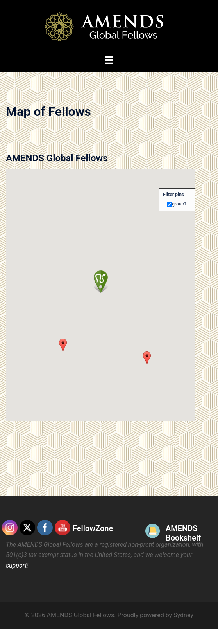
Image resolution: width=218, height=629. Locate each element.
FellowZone (93, 528)
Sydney (183, 615)
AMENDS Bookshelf (183, 533)
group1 (179, 204)
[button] (147, 358)
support (16, 565)
